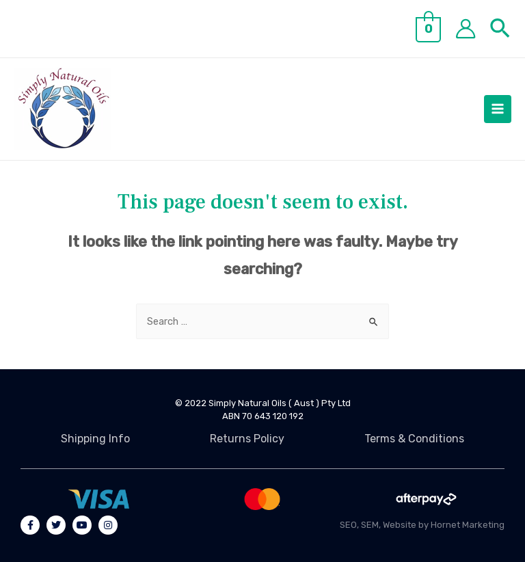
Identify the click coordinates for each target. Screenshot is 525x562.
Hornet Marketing (467, 525)
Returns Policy (247, 438)
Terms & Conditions (414, 438)
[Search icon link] (500, 31)
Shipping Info (95, 438)
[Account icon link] (465, 29)
